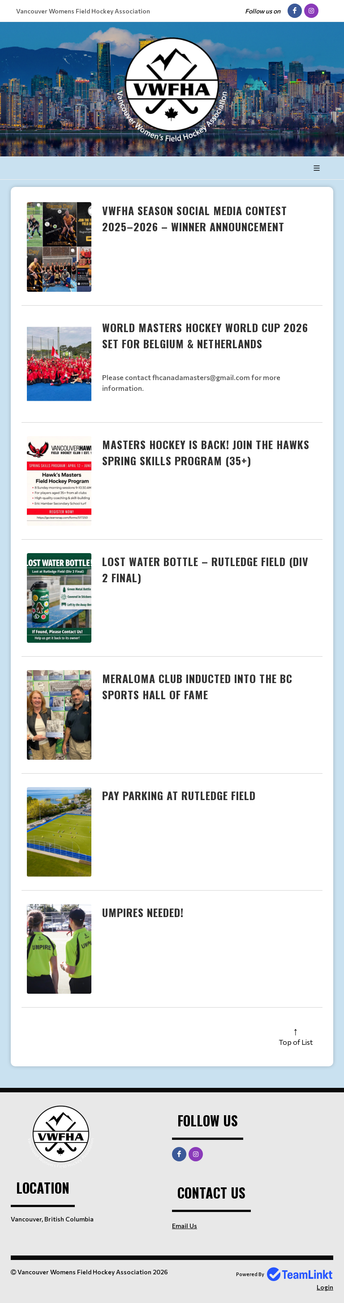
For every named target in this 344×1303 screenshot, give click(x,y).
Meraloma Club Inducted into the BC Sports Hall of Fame (197, 686)
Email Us (184, 1225)
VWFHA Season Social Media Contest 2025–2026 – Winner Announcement (194, 218)
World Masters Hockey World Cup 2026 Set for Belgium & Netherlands (205, 335)
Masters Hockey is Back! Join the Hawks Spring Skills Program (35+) (206, 452)
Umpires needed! (143, 912)
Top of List (296, 1042)
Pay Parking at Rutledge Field (179, 795)
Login (325, 1287)
